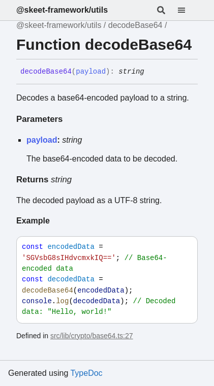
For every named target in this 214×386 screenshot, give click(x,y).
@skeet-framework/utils (62, 10)
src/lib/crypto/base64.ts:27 (91, 336)
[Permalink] (152, 72)
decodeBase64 (135, 25)
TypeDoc (86, 373)
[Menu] (187, 10)
